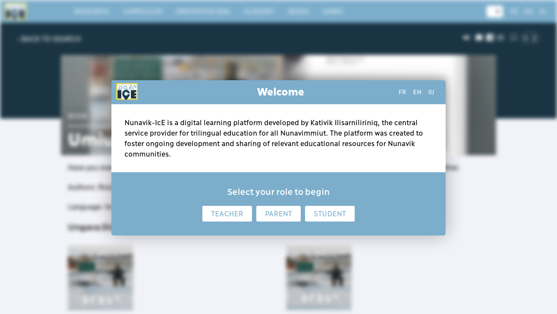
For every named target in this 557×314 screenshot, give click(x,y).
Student (330, 213)
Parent (278, 213)
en (417, 92)
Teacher (227, 213)
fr (402, 92)
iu (431, 92)
